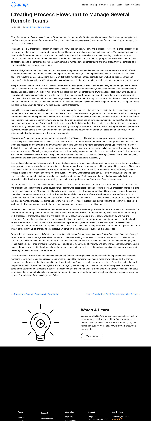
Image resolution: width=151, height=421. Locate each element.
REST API (69, 417)
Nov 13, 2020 (15, 27)
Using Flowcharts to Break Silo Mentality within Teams (112, 294)
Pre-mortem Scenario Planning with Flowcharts (36, 294)
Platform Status (47, 419)
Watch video (92, 336)
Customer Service (44, 27)
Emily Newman (30, 27)
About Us (21, 417)
